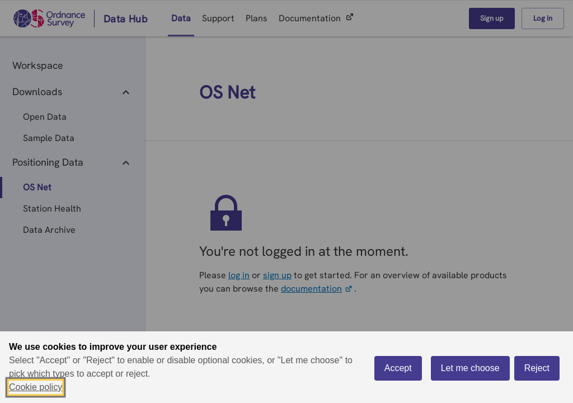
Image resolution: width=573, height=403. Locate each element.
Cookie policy (35, 387)
